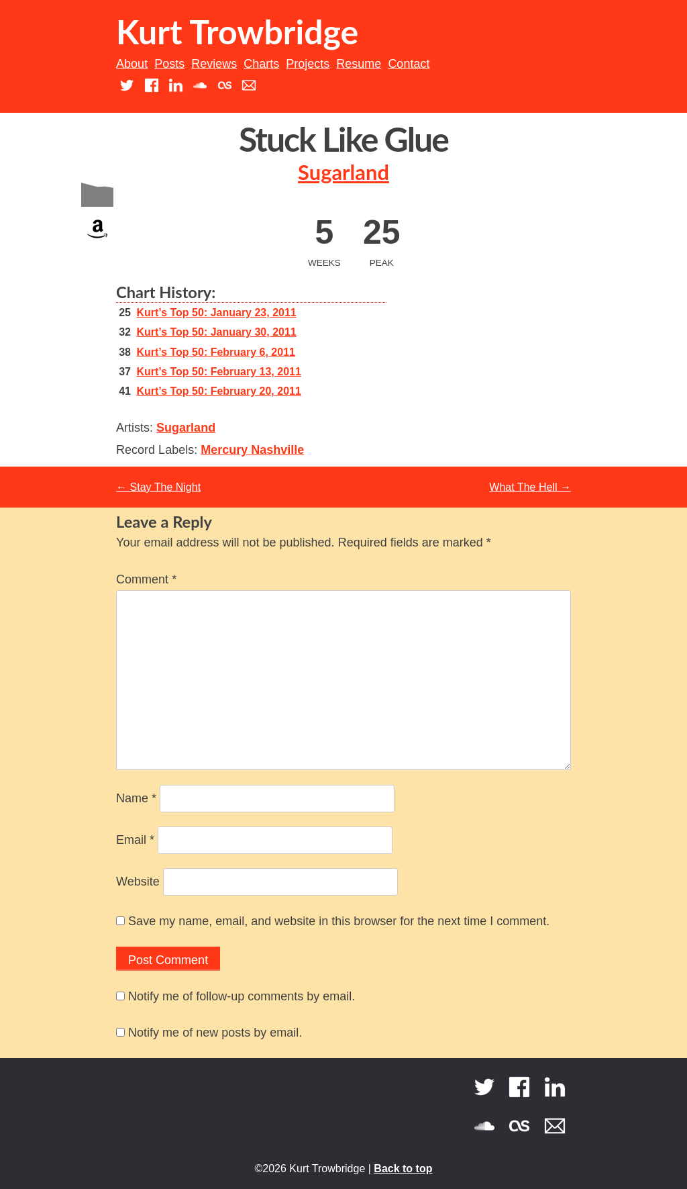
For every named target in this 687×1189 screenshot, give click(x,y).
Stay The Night (158, 487)
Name (136, 798)
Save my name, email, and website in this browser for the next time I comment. (338, 921)
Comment (146, 579)
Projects (307, 63)
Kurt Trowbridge (237, 31)
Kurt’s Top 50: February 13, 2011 (218, 371)
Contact (408, 63)
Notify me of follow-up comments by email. (241, 996)
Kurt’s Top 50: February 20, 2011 (218, 391)
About (132, 63)
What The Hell (530, 487)
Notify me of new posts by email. (215, 1032)
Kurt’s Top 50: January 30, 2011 (216, 332)
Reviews (214, 63)
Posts (169, 63)
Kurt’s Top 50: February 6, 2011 (215, 352)
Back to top (403, 1168)
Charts (261, 63)
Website (138, 881)
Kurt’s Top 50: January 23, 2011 (216, 312)
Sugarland (343, 172)
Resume (358, 63)
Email (135, 840)
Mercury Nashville (252, 450)
